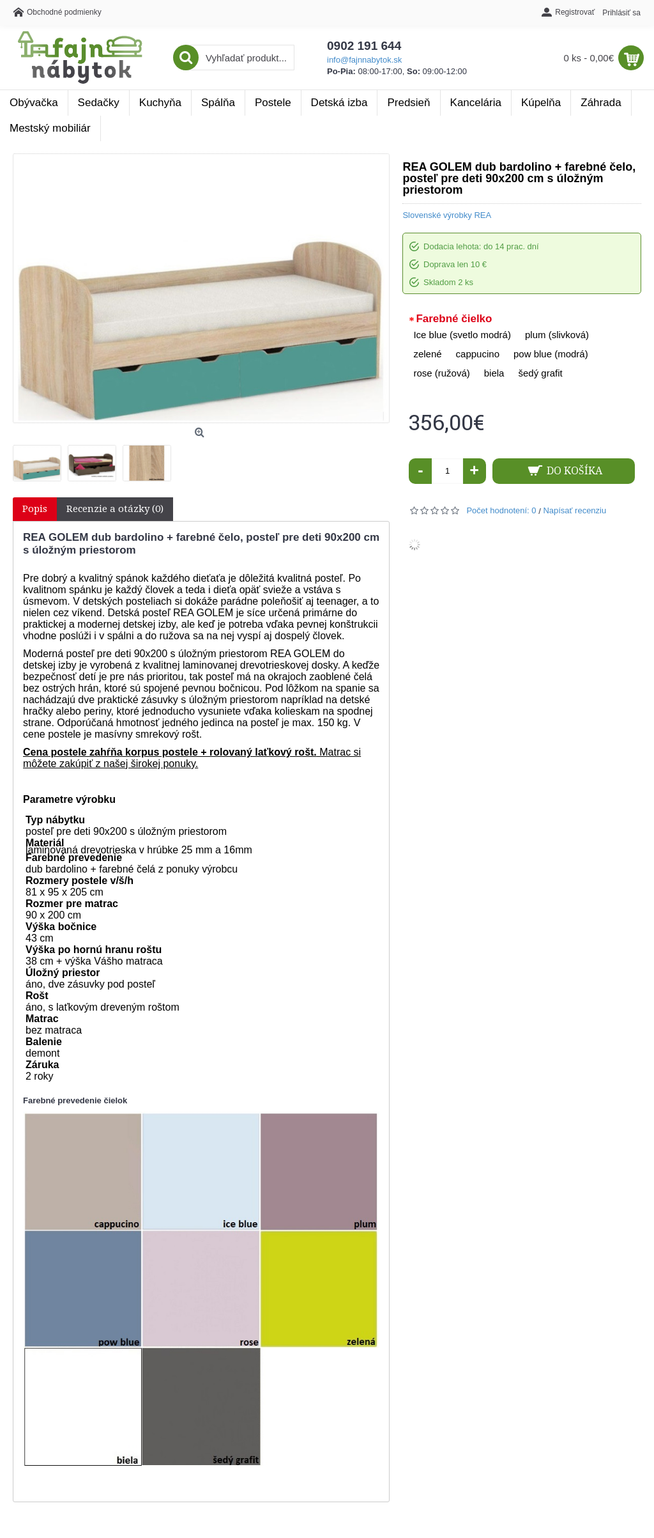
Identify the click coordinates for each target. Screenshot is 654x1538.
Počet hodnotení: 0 (501, 510)
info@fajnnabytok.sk (364, 60)
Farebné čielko (454, 319)
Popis (34, 509)
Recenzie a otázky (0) (115, 509)
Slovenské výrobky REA (446, 215)
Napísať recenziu (574, 510)
